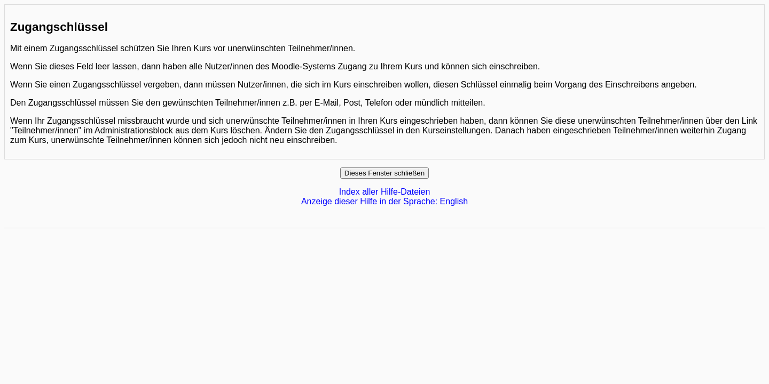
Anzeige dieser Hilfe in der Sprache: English (384, 201)
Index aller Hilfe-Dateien (384, 191)
